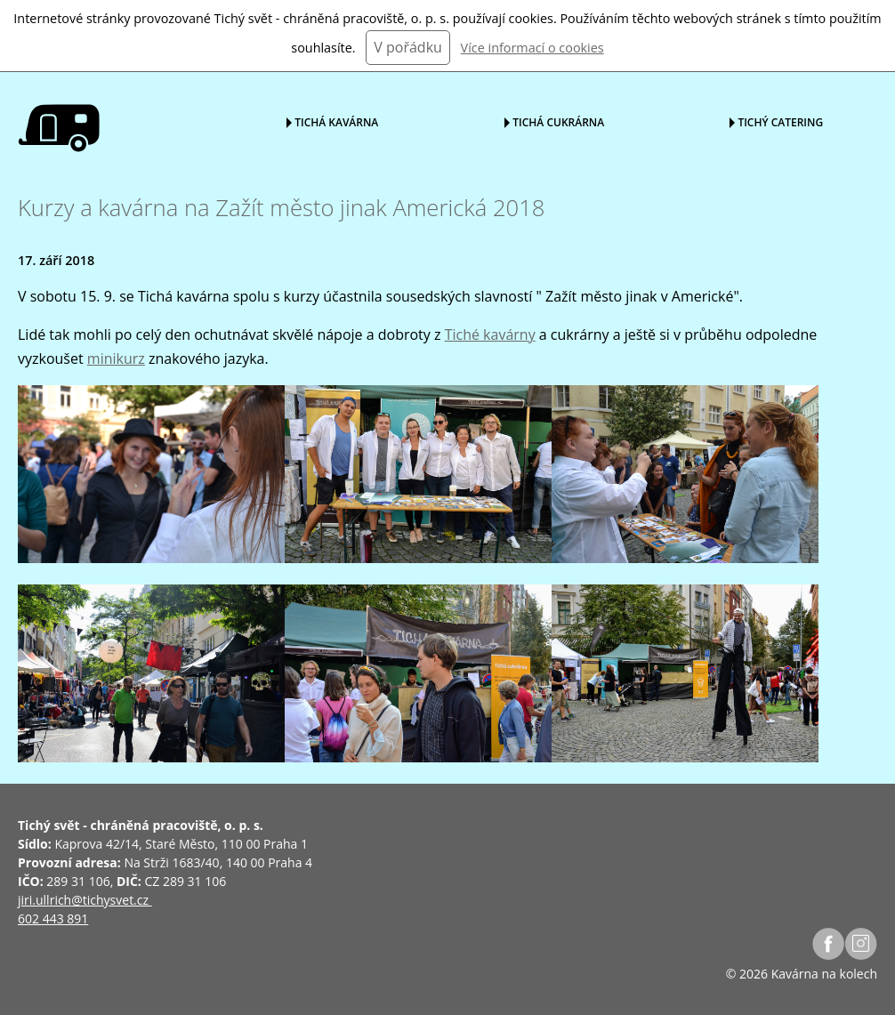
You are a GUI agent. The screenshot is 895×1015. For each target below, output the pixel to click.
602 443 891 (53, 918)
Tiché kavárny (490, 334)
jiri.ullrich (44, 899)
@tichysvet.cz (110, 899)
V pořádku (408, 47)
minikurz (116, 358)
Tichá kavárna (336, 121)
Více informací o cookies (532, 47)
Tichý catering (780, 121)
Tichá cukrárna (558, 121)
